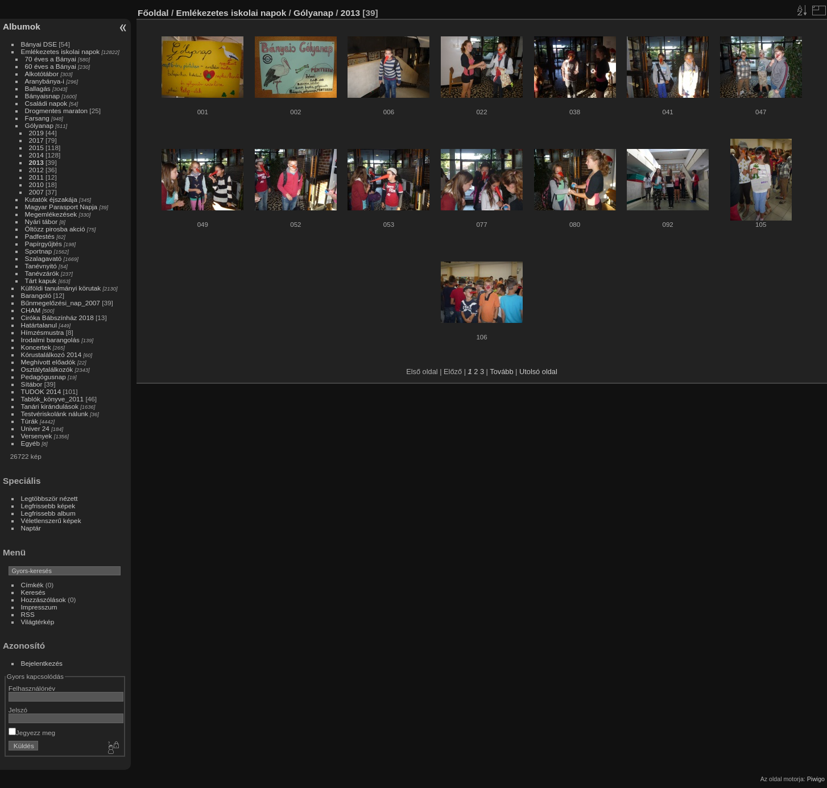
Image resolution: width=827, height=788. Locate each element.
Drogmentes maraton (56, 110)
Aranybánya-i (44, 81)
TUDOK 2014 (41, 391)
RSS (28, 614)
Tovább (501, 371)
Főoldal (153, 13)
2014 (36, 155)
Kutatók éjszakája (51, 199)
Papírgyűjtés (43, 243)
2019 (36, 132)
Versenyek (36, 435)
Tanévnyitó (41, 265)
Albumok (21, 26)
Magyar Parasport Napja (61, 206)
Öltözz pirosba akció (55, 229)
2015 (36, 147)
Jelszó (18, 710)
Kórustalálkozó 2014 (51, 354)
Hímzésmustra (42, 332)
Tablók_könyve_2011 (52, 399)
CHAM (31, 310)
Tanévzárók (42, 273)
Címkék (32, 584)
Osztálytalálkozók (47, 369)
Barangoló (36, 295)
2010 (36, 184)
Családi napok (46, 103)
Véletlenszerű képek (51, 520)
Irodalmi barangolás (50, 339)
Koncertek (36, 347)
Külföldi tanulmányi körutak (61, 288)
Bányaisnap (42, 95)
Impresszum (39, 607)
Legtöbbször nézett (49, 498)
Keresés (33, 592)
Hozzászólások (43, 599)
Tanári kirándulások (49, 406)
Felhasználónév (32, 688)
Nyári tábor (41, 221)
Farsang (37, 118)
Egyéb (30, 443)
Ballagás (38, 88)
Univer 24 (35, 428)
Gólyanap (39, 125)
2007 (36, 192)
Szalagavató (43, 258)
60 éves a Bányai (50, 66)
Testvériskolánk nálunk (54, 413)
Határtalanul (39, 325)
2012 (36, 169)
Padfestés (40, 236)
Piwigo (816, 778)
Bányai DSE (39, 44)
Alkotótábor (42, 73)
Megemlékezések (51, 214)
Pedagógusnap (43, 376)
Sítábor (32, 384)
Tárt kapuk (41, 280)
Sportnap (38, 251)
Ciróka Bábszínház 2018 (57, 317)
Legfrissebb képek (48, 505)
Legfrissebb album (48, 513)
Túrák (29, 421)
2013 (36, 162)
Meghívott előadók (48, 362)
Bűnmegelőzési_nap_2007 (60, 302)
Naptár (31, 528)
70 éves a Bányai (50, 59)
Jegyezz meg (32, 732)
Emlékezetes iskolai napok (60, 51)
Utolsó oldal (538, 371)
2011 (36, 177)
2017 (36, 140)
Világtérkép (38, 621)
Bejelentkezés (42, 663)
